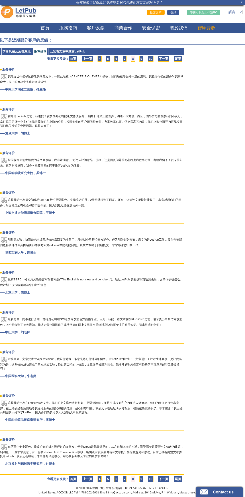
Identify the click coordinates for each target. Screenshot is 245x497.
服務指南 (68, 28)
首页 (73, 58)
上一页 (87, 58)
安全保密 (151, 28)
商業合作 (123, 28)
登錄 (173, 12)
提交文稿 (155, 12)
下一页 (163, 58)
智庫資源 (206, 28)
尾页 (178, 58)
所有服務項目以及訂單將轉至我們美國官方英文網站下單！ (119, 2)
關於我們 (179, 28)
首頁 (45, 28)
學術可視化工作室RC (203, 12)
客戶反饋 (96, 28)
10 (150, 58)
